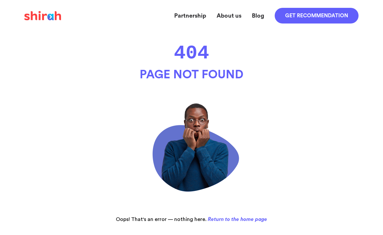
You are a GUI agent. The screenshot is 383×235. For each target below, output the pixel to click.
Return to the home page (237, 219)
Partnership (190, 16)
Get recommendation (316, 15)
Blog (258, 16)
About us (229, 16)
